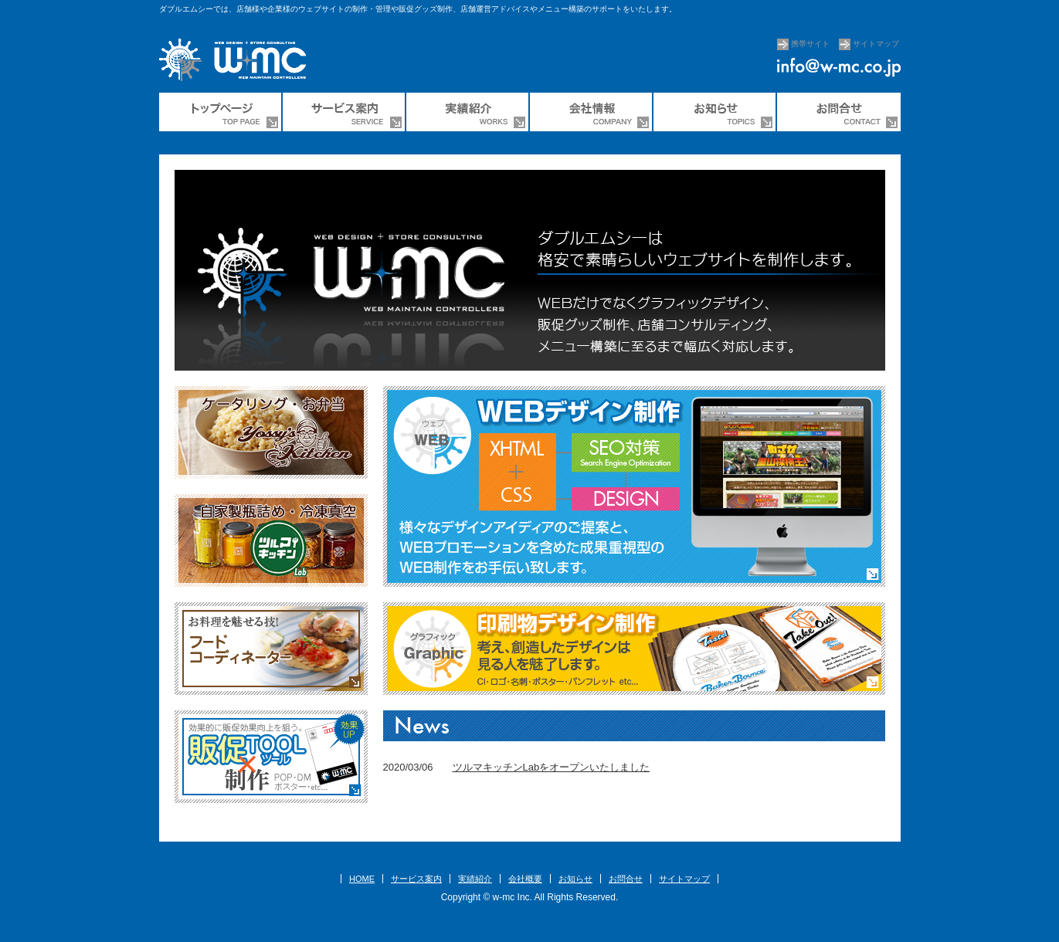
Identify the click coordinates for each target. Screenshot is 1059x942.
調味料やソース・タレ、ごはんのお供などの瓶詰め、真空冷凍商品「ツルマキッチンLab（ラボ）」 (271, 540)
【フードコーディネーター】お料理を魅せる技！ (271, 648)
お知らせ (575, 878)
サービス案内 (344, 112)
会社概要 (525, 878)
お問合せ (839, 112)
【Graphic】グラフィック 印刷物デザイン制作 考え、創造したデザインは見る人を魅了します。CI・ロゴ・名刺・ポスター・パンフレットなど (634, 648)
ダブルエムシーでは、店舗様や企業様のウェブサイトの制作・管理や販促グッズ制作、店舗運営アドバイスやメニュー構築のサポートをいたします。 (418, 9)
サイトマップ (876, 43)
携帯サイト (810, 43)
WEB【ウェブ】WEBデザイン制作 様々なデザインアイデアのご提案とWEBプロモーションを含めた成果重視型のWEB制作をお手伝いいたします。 (634, 486)
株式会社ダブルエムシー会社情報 (591, 112)
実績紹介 (475, 878)
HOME (362, 878)
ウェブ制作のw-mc (240, 62)
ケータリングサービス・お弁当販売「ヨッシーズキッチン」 (271, 432)
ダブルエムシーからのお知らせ (715, 112)
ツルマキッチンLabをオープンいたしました (551, 767)
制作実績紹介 (468, 112)
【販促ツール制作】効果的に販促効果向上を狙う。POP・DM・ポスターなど (271, 756)
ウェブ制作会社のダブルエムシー (221, 112)
